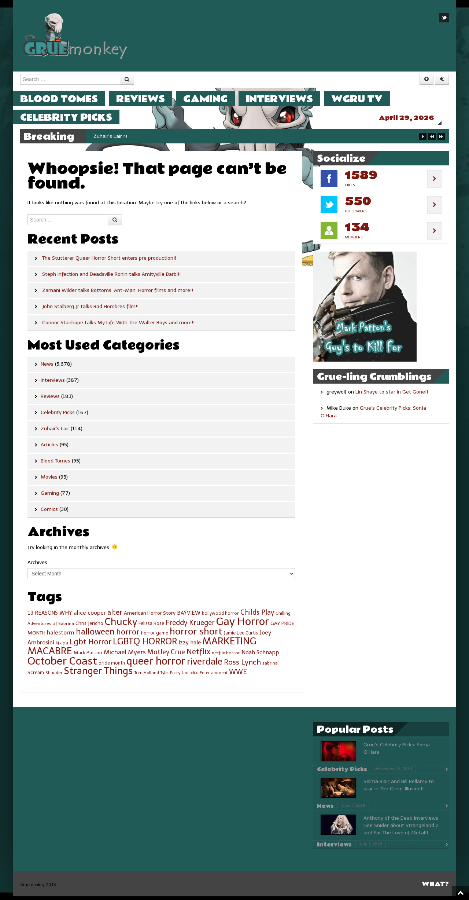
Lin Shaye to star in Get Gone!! (391, 395)
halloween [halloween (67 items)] (95, 635)
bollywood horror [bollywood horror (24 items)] (220, 616)
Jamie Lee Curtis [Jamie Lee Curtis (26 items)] (241, 636)
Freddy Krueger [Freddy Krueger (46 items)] (190, 626)
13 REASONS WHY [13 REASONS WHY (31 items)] (49, 616)
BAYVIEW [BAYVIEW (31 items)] (188, 616)
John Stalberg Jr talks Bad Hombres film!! (90, 310)
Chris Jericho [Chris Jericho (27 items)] (89, 627)
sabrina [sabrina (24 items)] (270, 666)
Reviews (147, 99)
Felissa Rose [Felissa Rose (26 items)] (151, 627)
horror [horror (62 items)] (128, 635)
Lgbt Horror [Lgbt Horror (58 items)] (90, 645)
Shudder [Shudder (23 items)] (53, 676)
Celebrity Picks (73, 117)
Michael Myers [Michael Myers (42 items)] (125, 655)
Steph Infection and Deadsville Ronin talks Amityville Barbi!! (111, 278)
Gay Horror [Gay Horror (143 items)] (242, 625)
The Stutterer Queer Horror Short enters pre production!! (109, 262)
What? (435, 888)
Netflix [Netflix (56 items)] (198, 655)
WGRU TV (364, 99)
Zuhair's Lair (55, 432)
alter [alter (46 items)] (114, 616)
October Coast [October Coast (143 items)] (62, 664)
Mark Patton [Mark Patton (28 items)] (88, 656)
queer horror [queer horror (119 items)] (155, 665)
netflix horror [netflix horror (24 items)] (226, 656)
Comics (49, 513)
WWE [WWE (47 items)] (238, 676)
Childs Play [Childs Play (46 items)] (257, 616)
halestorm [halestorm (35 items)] (60, 636)
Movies (49, 481)
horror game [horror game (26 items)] (154, 636)
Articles (49, 448)
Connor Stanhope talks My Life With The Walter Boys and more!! (118, 326)
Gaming (213, 99)
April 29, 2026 (414, 118)
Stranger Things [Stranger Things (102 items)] (98, 674)
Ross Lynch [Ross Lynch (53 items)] (242, 666)
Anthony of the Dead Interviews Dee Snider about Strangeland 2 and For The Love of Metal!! (401, 829)
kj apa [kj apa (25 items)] (62, 646)
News (47, 368)
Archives (37, 566)
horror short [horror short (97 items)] (196, 635)
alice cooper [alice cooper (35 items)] (90, 616)
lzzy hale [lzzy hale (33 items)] (189, 646)
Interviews (286, 99)
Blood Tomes (66, 99)
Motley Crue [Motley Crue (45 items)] (166, 656)
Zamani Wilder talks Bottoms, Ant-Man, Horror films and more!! (117, 294)
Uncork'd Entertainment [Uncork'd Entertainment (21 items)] (205, 676)
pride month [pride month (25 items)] (112, 666)
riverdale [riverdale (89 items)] (204, 665)
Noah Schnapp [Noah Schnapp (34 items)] (260, 656)
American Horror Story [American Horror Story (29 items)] (150, 617)
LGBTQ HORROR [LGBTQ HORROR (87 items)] (145, 645)
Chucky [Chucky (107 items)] (121, 625)
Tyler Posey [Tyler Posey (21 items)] (170, 676)
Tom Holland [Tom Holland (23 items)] (146, 676)
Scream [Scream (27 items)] (35, 676)
